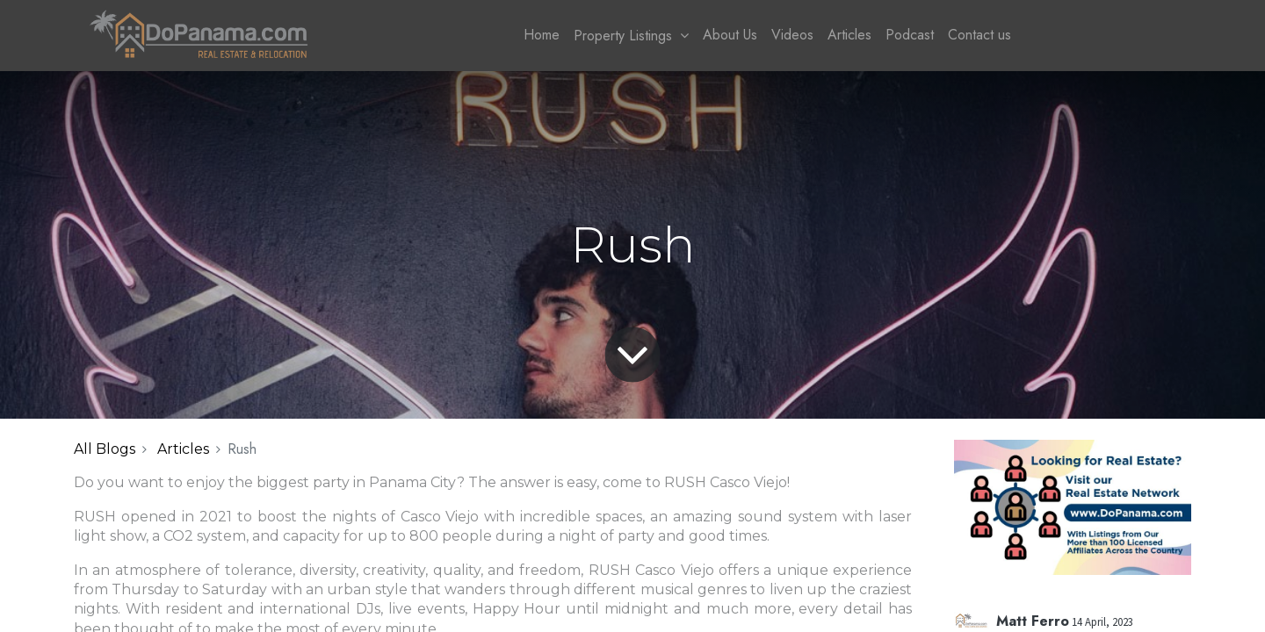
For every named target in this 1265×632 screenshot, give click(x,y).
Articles (183, 449)
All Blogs (104, 449)
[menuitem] (542, 35)
